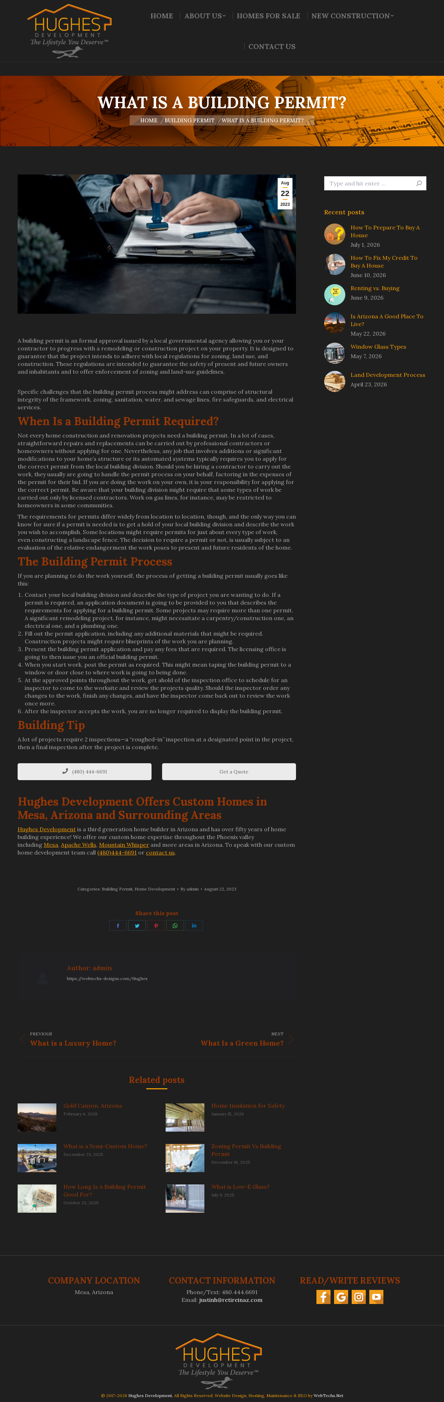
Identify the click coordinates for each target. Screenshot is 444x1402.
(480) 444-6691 (84, 772)
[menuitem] (161, 29)
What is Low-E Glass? (240, 1186)
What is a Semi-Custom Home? (105, 1146)
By (189, 889)
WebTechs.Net (328, 1395)
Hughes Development (47, 829)
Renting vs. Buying (375, 288)
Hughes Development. (150, 1395)
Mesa (51, 844)
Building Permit (117, 889)
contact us (160, 852)
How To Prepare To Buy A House (385, 231)
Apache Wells (78, 844)
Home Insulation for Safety (248, 1105)
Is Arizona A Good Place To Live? (387, 320)
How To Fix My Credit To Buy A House (384, 261)
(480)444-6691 (117, 852)
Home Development (155, 889)
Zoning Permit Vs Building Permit (246, 1150)
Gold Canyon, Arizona (92, 1105)
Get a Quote (229, 772)
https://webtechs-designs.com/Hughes (107, 978)
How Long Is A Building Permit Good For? (104, 1190)
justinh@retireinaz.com (231, 1299)
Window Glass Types (378, 346)
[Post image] (37, 1117)
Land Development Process (388, 374)
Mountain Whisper (124, 844)
